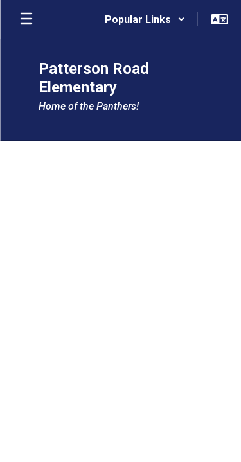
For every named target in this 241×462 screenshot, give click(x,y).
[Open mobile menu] (26, 19)
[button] (145, 19)
